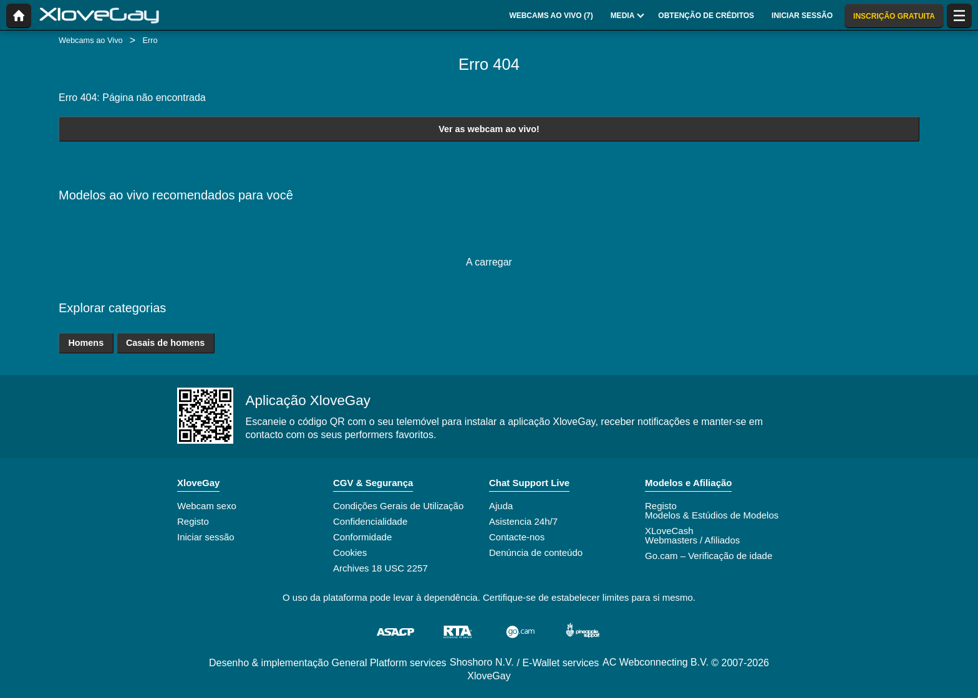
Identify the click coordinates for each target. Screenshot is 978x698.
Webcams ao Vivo (91, 40)
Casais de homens (165, 343)
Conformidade (362, 537)
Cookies (350, 552)
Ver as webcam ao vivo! (489, 129)
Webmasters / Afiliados (692, 540)
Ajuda (501, 505)
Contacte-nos (517, 537)
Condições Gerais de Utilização (398, 505)
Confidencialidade (370, 521)
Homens (86, 343)
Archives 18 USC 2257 (380, 568)
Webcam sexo (206, 505)
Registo (193, 521)
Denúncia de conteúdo (536, 552)
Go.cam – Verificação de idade (708, 555)
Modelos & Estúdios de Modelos (711, 515)
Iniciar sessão (206, 537)
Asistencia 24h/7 (523, 521)
